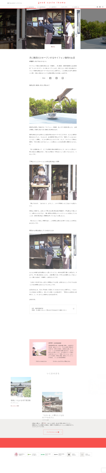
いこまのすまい (41, 7)
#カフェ (53, 46)
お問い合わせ (67, 471)
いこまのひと (53, 7)
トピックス (64, 7)
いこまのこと (75, 7)
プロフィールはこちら (41, 361)
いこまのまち (30, 7)
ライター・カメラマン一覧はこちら (61, 361)
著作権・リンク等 (76, 471)
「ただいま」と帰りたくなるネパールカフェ (53, 436)
